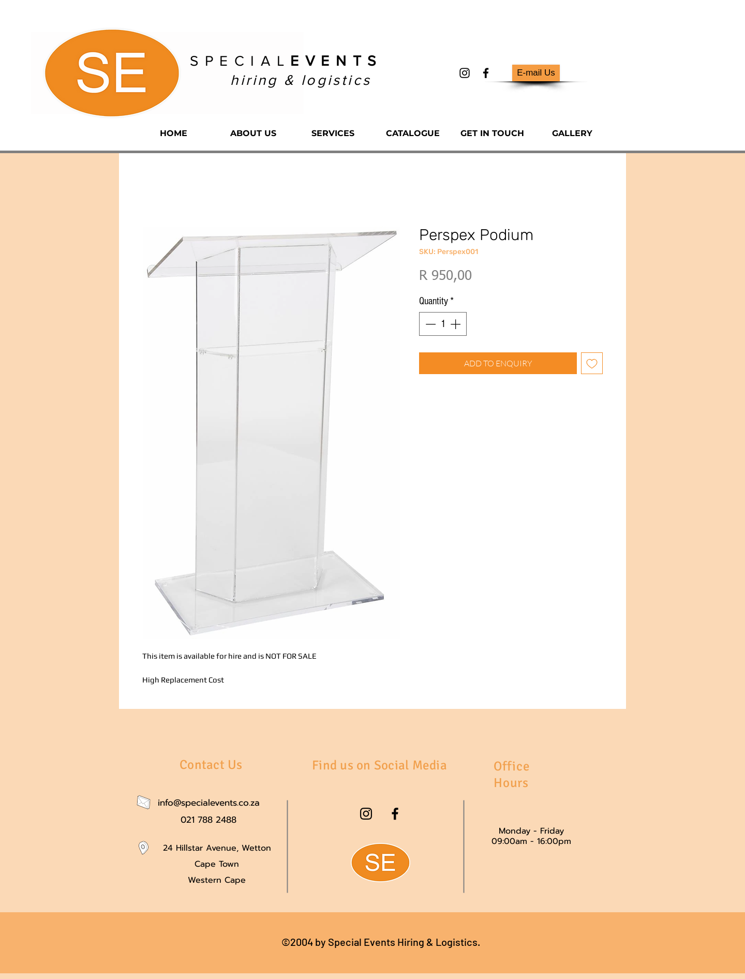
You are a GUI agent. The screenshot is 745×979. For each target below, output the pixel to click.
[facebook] (486, 73)
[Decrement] (429, 324)
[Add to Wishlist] (592, 363)
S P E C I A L (283, 61)
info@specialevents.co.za (209, 802)
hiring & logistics (300, 80)
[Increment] (456, 324)
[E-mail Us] (536, 73)
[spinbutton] (443, 324)
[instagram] (464, 73)
